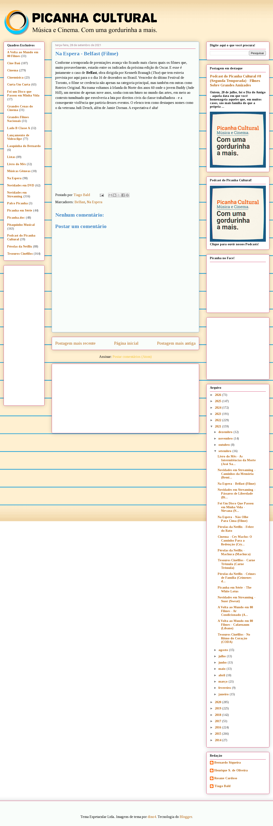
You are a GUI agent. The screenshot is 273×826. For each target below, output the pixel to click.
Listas (11, 157)
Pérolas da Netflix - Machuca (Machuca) (234, 552)
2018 (218, 715)
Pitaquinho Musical (21, 224)
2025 (218, 401)
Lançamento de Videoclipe (18, 137)
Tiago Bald (222, 786)
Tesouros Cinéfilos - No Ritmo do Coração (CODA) (234, 638)
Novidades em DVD (20, 185)
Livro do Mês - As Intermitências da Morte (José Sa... (237, 460)
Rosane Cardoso (225, 778)
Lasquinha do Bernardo (24, 146)
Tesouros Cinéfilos (20, 253)
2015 (218, 733)
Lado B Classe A (18, 128)
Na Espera (94, 202)
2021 (218, 426)
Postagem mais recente (75, 343)
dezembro (225, 432)
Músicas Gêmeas (18, 171)
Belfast (80, 202)
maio (222, 668)
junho (223, 662)
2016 (218, 727)
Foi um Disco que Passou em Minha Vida (23, 93)
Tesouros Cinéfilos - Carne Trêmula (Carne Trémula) (236, 564)
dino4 (152, 817)
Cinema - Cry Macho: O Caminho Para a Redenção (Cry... (235, 540)
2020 (218, 702)
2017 (218, 721)
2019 (218, 708)
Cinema (12, 70)
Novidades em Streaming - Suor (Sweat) (237, 599)
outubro (224, 444)
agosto (223, 650)
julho (222, 656)
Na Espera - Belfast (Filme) (237, 483)
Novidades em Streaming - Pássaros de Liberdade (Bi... (237, 493)
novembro (226, 438)
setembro (225, 451)
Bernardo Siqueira (227, 762)
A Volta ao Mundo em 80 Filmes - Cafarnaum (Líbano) (235, 624)
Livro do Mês (16, 164)
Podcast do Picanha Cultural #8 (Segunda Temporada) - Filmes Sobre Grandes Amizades (235, 80)
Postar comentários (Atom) (132, 357)
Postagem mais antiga (176, 343)
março (223, 681)
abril (222, 675)
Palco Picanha (17, 203)
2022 (218, 420)
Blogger (186, 817)
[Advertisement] (128, 396)
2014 (218, 740)
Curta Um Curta (18, 84)
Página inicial (126, 343)
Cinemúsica (15, 77)
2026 (218, 395)
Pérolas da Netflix (19, 246)
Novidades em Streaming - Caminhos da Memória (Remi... (237, 473)
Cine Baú (13, 63)
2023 (218, 414)
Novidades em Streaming (17, 194)
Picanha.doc (16, 217)
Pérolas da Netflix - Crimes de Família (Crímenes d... (237, 577)
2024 (218, 407)
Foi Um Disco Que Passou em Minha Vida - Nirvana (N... (236, 507)
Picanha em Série (19, 210)
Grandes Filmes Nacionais (18, 119)
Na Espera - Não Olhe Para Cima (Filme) (233, 519)
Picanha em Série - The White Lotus (235, 589)
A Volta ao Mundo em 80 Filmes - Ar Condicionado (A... (235, 611)
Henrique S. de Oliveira (231, 770)
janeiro (224, 694)
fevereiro (225, 687)
